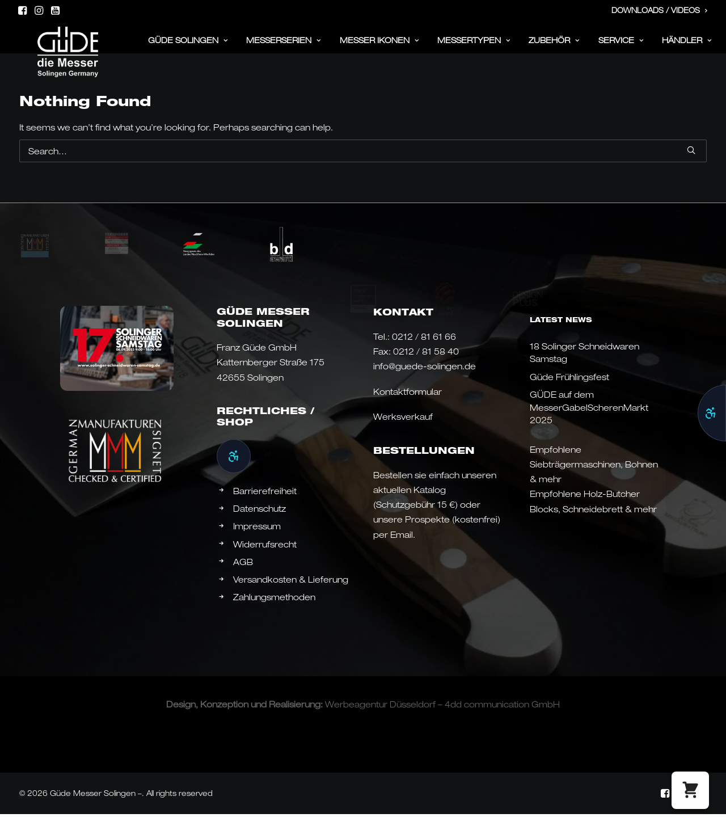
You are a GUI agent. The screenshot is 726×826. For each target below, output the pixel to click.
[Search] (363, 164)
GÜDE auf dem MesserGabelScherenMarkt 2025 (589, 420)
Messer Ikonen (379, 46)
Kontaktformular (407, 404)
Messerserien (283, 46)
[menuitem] (659, 11)
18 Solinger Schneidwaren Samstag (584, 365)
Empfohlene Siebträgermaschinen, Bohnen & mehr (594, 477)
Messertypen (473, 46)
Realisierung (294, 717)
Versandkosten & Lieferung (290, 592)
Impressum (257, 539)
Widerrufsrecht (265, 557)
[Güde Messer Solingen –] (53, 43)
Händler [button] (687, 46)
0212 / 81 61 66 (424, 349)
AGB (243, 575)
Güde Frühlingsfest (569, 390)
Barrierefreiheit (265, 504)
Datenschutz (259, 521)
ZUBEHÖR (554, 46)
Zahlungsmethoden (274, 610)
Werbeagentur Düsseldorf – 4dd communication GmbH (442, 717)
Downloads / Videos (659, 10)
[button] (22, 10)
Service (621, 46)
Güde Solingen (188, 46)
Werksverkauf (403, 429)
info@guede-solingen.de (424, 379)
